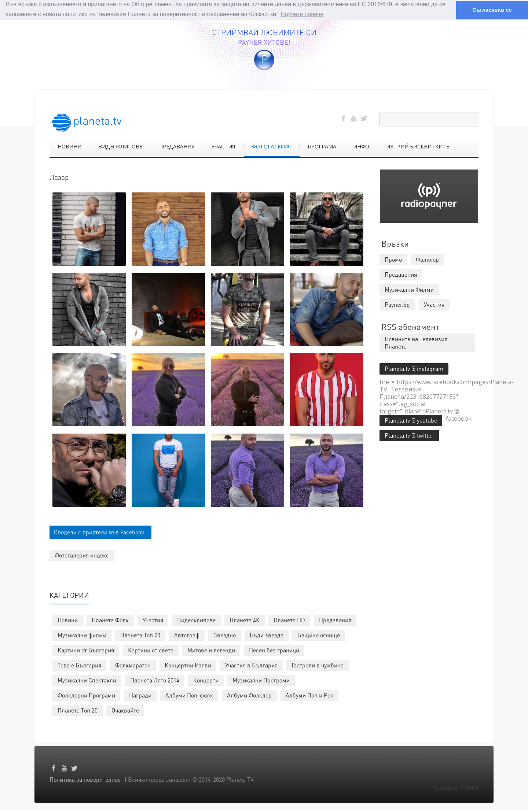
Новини (68, 619)
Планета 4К (245, 619)
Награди (140, 695)
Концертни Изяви (188, 665)
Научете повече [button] (301, 14)
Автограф (186, 634)
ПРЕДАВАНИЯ (176, 146)
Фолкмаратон (133, 665)
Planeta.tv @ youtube (411, 420)
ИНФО (361, 146)
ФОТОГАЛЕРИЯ (271, 146)
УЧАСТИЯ (223, 146)
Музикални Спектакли (87, 680)
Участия (153, 619)
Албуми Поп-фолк (189, 695)
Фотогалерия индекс (82, 555)
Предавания (335, 619)
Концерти (206, 680)
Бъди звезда (266, 634)
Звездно (224, 634)
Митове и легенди (211, 649)
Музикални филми (82, 634)
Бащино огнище (318, 634)
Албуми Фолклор (249, 695)
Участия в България (251, 665)
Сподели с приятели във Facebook (99, 531)
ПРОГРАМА (322, 146)
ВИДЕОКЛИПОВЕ (120, 146)
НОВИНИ (69, 146)
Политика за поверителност (86, 779)
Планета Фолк (110, 619)
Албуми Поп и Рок (309, 695)
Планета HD (289, 619)
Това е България (79, 665)
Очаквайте (125, 710)
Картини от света (150, 649)
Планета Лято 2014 (154, 680)
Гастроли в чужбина (318, 665)
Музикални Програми (261, 680)
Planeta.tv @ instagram (414, 368)
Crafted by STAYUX (455, 787)
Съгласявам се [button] (491, 10)
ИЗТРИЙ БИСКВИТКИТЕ (417, 146)
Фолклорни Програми (86, 695)
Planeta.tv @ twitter (409, 435)
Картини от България (86, 649)
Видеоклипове (196, 619)
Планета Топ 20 (140, 634)
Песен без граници (274, 649)
